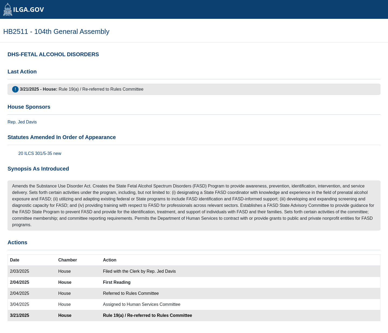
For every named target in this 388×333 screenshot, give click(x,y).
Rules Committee (127, 89)
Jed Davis (27, 122)
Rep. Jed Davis (161, 271)
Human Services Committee (153, 304)
